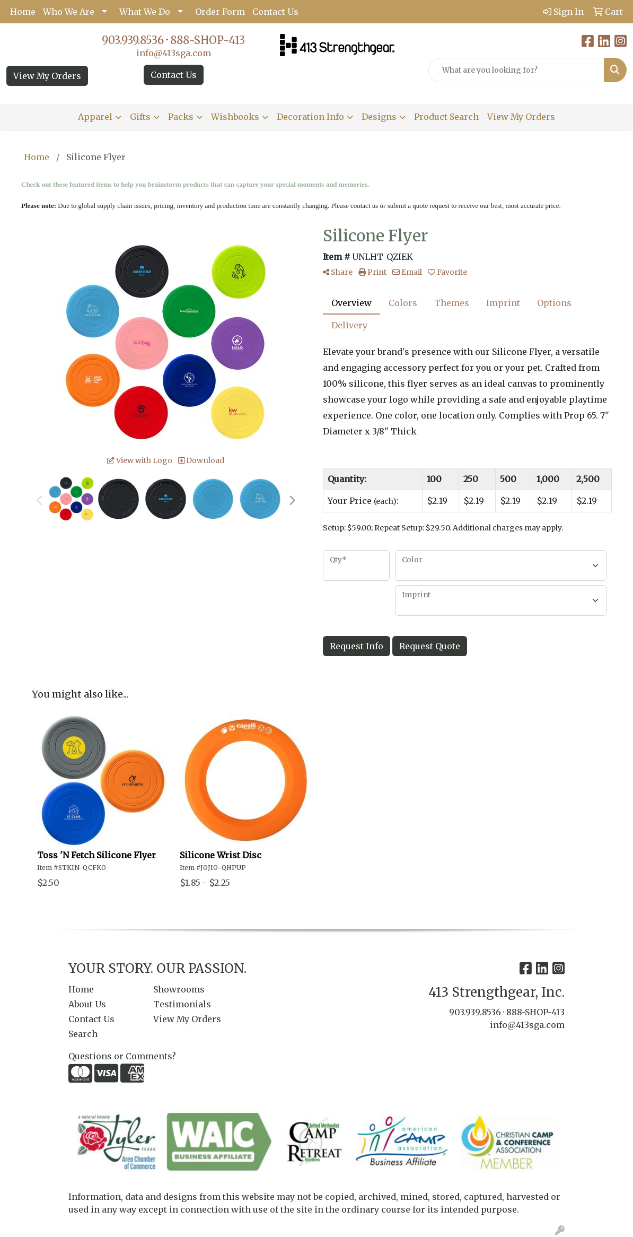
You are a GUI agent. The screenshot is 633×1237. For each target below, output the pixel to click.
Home (23, 11)
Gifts (140, 116)
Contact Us (275, 11)
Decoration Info (310, 116)
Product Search (446, 116)
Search (83, 1034)
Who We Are (68, 11)
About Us (87, 1004)
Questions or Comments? (122, 1056)
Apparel (95, 116)
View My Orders (47, 76)
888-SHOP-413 (207, 40)
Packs (181, 116)
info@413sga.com (173, 53)
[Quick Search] (516, 70)
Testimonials (182, 1004)
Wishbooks (235, 116)
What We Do (144, 11)
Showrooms (179, 989)
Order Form (220, 11)
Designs (379, 116)
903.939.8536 (133, 40)
